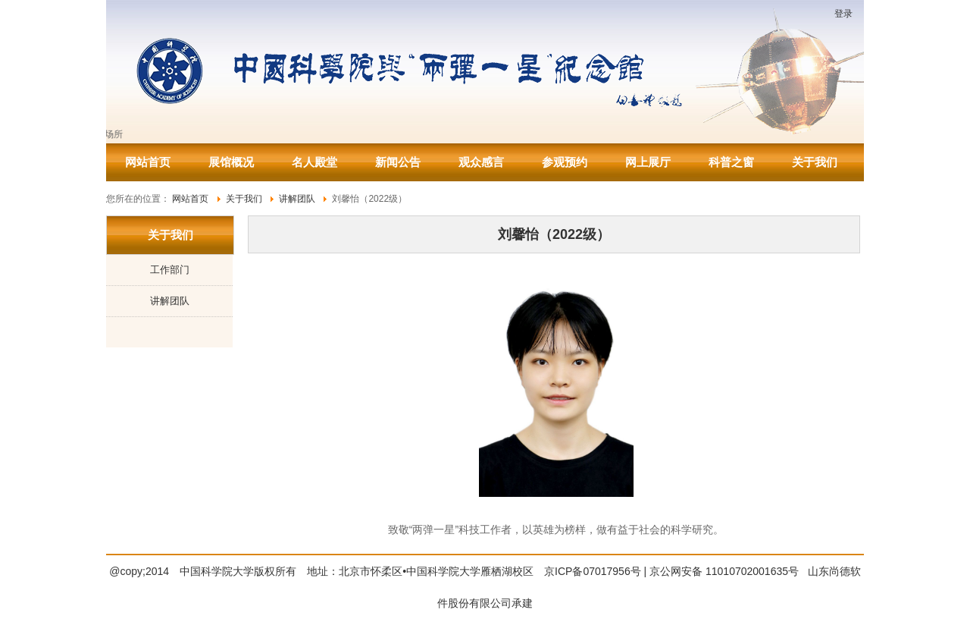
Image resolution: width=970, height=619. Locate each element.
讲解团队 (169, 300)
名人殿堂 (314, 162)
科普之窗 (731, 162)
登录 (843, 13)
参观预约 (564, 162)
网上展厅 (648, 162)
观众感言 (481, 162)
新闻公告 (398, 162)
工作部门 (169, 269)
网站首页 (148, 162)
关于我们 (814, 162)
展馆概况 (231, 162)
